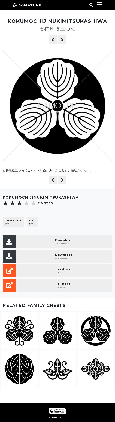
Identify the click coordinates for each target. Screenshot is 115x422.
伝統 (13, 222)
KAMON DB (27, 5)
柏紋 (32, 222)
